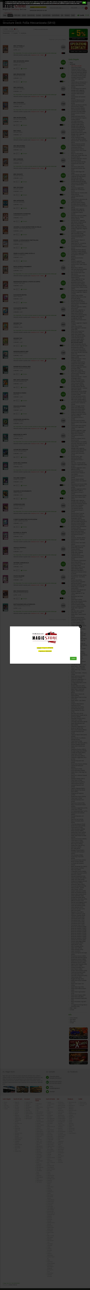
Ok (84, 2)
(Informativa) (36, 3)
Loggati (39, 647)
